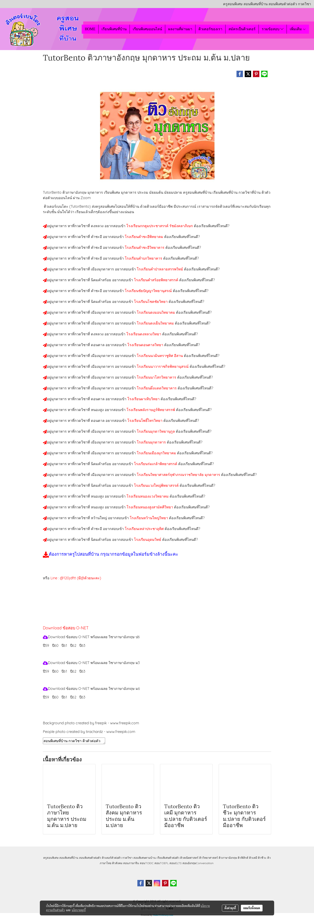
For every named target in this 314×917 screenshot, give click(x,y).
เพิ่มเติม (298, 29)
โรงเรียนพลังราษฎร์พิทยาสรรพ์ (151, 409)
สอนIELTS (175, 863)
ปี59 (46, 645)
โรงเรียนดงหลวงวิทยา (144, 334)
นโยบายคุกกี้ (79, 910)
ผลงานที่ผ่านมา (180, 29)
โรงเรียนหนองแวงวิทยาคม (148, 496)
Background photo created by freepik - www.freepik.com (91, 723)
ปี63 (82, 645)
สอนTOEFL (161, 863)
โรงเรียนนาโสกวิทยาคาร (157, 377)
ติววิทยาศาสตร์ (208, 858)
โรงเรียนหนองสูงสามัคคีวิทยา (150, 507)
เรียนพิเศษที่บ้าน (114, 29)
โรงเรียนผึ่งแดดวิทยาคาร (157, 388)
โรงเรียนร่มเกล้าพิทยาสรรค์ (156, 464)
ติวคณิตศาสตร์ (189, 858)
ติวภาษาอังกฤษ (228, 858)
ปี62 (73, 645)
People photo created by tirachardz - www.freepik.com (89, 731)
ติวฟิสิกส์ (243, 858)
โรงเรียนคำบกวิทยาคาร (144, 258)
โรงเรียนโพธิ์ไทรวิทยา (145, 420)
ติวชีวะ (262, 858)
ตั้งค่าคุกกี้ (230, 908)
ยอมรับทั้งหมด (251, 908)
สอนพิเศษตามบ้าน (144, 858)
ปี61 (64, 645)
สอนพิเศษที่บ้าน (68, 858)
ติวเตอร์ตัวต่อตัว (112, 858)
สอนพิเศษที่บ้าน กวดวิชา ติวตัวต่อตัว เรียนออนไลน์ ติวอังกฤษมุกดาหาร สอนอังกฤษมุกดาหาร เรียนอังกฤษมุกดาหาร (74, 741)
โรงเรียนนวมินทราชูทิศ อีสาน (160, 355)
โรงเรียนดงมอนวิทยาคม (156, 312)
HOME (90, 29)
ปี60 (55, 645)
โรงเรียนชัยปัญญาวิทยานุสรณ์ (149, 290)
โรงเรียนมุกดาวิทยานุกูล (156, 431)
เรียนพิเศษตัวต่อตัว (168, 858)
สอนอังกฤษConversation (197, 863)
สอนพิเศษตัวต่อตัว (90, 858)
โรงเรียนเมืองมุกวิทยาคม (157, 453)
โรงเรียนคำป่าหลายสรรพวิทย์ (160, 269)
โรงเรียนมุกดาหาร (152, 442)
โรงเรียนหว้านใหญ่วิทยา (149, 518)
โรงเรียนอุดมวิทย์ (148, 539)
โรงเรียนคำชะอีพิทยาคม (144, 236)
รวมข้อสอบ (272, 29)
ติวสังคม (117, 863)
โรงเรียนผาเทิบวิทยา (144, 399)
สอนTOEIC (147, 863)
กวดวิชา (127, 858)
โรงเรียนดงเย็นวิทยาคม (156, 323)
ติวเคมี (253, 858)
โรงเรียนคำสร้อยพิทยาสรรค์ (156, 280)
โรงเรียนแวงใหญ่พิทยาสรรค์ (157, 485)
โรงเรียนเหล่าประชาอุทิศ (145, 528)
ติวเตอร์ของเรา (210, 29)
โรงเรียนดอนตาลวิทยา (145, 345)
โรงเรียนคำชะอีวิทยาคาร (145, 247)
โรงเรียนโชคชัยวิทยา (151, 301)
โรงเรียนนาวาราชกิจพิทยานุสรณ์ (163, 366)
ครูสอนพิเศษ (50, 858)
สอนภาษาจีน (131, 863)
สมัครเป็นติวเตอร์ (242, 29)
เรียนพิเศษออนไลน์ (147, 29)
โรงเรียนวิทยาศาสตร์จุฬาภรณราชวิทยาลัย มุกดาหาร (179, 474)
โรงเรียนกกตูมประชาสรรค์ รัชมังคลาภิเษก (160, 226)
